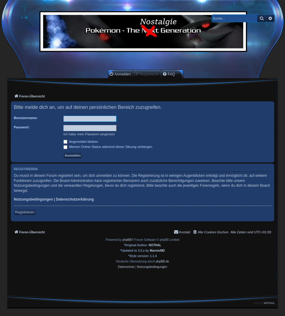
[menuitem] (120, 74)
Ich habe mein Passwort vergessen (89, 134)
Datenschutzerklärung (75, 199)
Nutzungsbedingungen (33, 199)
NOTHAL (155, 245)
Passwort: (22, 127)
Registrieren (25, 212)
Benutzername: (26, 118)
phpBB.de (162, 261)
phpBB (126, 239)
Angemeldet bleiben (80, 141)
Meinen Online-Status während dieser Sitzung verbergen (107, 147)
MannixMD (157, 250)
